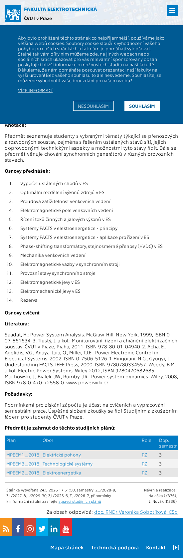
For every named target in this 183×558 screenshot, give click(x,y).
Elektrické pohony (62, 455)
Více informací (35, 90)
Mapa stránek (67, 547)
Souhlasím (142, 105)
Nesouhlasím (93, 105)
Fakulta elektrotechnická (60, 9)
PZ (144, 455)
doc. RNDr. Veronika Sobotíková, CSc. (136, 512)
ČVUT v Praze (38, 18)
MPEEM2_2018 (22, 472)
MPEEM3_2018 (22, 463)
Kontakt (156, 547)
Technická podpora (115, 547)
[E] (176, 547)
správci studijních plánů (80, 501)
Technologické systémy (67, 463)
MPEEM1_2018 (22, 455)
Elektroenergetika (62, 472)
